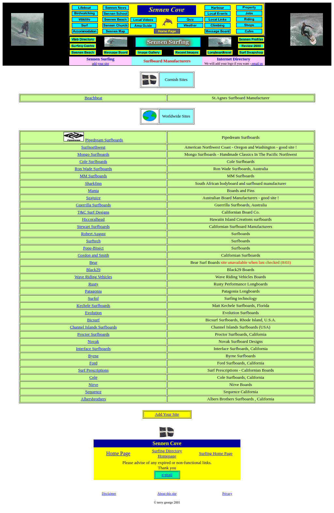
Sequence (93, 391)
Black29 (93, 269)
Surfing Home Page (216, 453)
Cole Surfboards (93, 161)
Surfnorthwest (93, 147)
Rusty (93, 283)
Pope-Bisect (93, 248)
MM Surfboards (93, 175)
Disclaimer (109, 493)
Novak (93, 341)
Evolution (93, 312)
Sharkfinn (93, 183)
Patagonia (93, 291)
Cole (93, 377)
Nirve (93, 384)
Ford (93, 363)
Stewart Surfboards (93, 226)
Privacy (227, 493)
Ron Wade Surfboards (93, 168)
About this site (167, 493)
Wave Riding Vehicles (93, 276)
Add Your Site (167, 414)
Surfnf (93, 298)
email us (257, 63)
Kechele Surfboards (93, 305)
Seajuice (93, 197)
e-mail (166, 474)
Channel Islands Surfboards (93, 327)
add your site (100, 63)
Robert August (93, 233)
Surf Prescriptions (93, 370)
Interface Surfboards (93, 348)
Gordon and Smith (93, 255)
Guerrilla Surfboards (93, 204)
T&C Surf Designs (93, 212)
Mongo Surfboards (93, 154)
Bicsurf (93, 319)
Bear (93, 262)
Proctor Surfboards (93, 334)
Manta (93, 190)
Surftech (93, 240)
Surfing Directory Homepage (167, 453)
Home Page (118, 453)
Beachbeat (93, 97)
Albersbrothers (93, 398)
